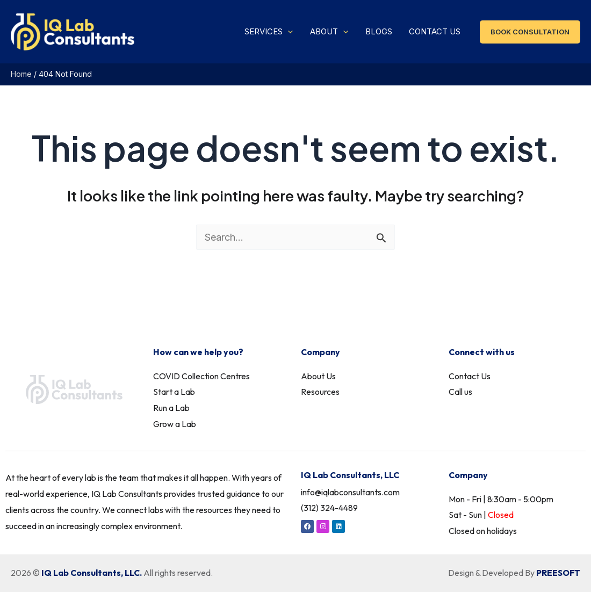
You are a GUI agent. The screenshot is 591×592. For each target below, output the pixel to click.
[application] (310, 34)
